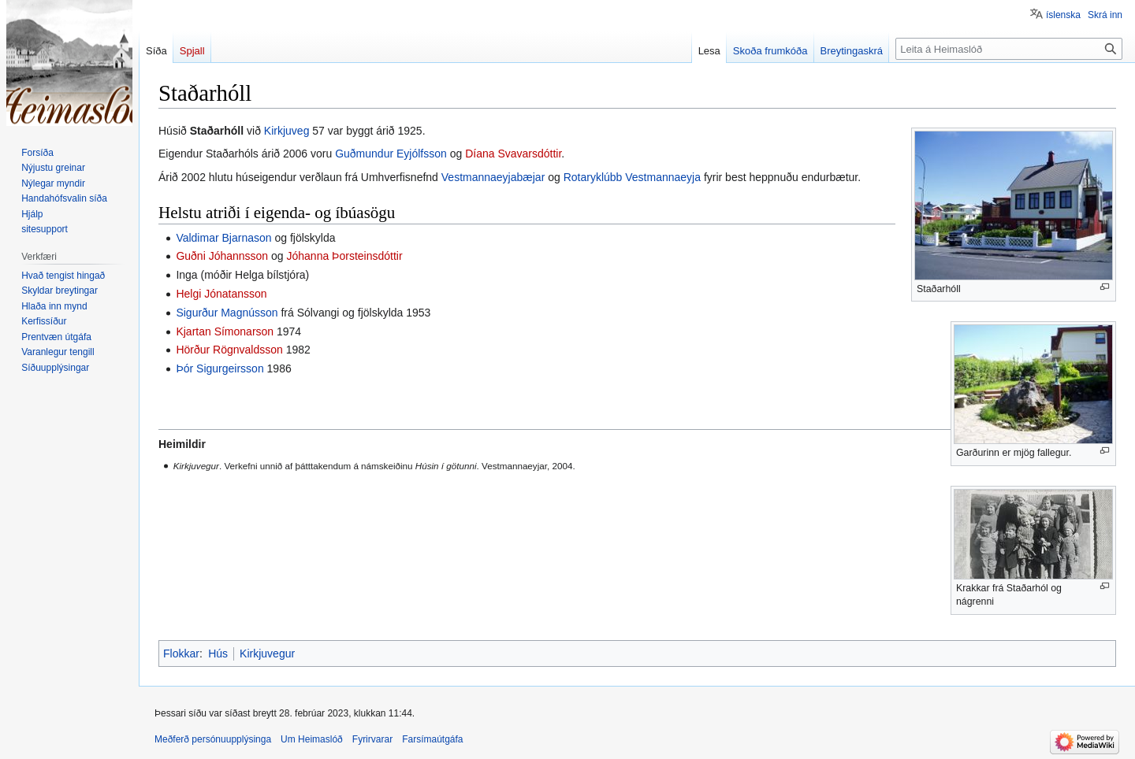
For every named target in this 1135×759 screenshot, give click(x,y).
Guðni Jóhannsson (222, 256)
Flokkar (181, 653)
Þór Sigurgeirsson (219, 368)
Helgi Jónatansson (221, 293)
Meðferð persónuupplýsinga (212, 739)
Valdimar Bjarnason (223, 237)
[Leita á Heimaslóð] (1008, 49)
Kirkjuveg (287, 130)
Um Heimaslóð (312, 739)
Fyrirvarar (372, 739)
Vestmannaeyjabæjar (493, 177)
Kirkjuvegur (267, 653)
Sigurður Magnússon (226, 312)
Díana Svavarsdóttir (513, 153)
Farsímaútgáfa (432, 739)
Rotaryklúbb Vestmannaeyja (632, 177)
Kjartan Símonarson (225, 331)
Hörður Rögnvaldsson (229, 349)
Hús (218, 653)
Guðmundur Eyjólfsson (391, 153)
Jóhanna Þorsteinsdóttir (345, 256)
